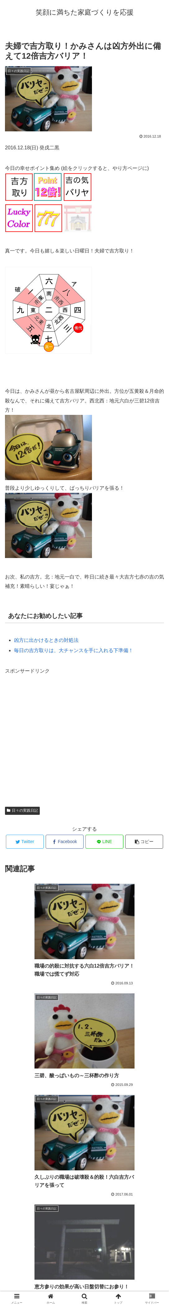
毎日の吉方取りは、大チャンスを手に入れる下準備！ (73, 650)
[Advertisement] (84, 738)
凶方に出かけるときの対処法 (46, 640)
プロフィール (84, 1286)
